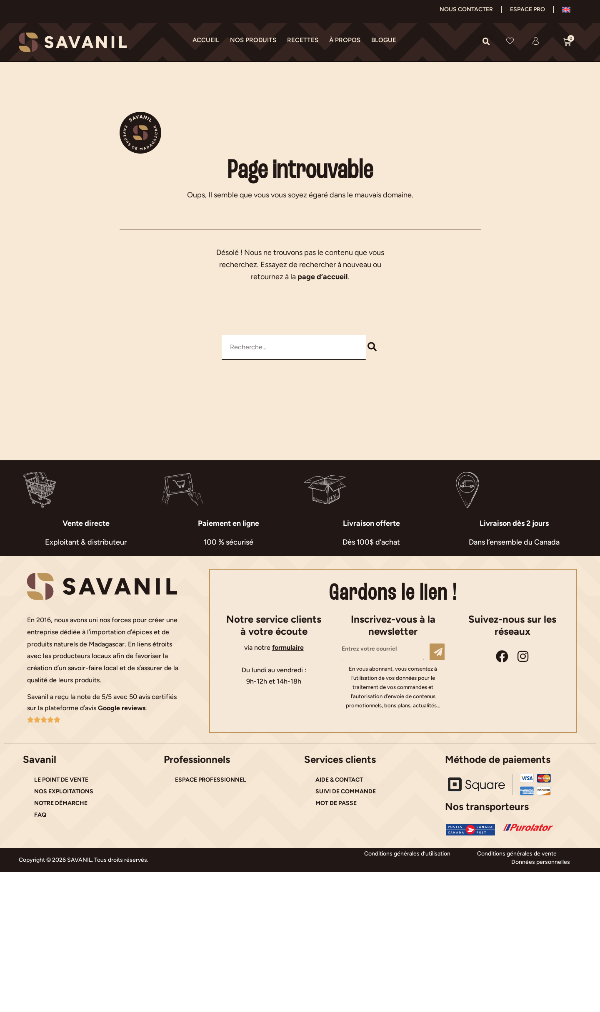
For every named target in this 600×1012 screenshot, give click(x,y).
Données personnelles (540, 862)
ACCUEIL (205, 40)
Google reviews (121, 708)
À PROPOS (344, 40)
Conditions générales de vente (517, 853)
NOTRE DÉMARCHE (61, 803)
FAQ (40, 814)
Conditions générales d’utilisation (407, 853)
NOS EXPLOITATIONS (63, 791)
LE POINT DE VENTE (61, 779)
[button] (486, 41)
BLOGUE (383, 40)
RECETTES (302, 40)
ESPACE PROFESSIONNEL (210, 779)
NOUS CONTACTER (466, 9)
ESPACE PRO (527, 9)
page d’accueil (323, 276)
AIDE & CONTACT (339, 779)
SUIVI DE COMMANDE (345, 791)
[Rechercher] (372, 347)
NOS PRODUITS (253, 40)
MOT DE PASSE (336, 803)
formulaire (288, 647)
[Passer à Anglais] (566, 9)
